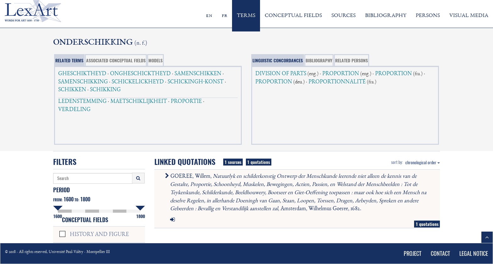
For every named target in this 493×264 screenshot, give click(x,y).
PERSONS (428, 16)
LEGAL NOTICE (473, 253)
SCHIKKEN (72, 90)
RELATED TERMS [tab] (69, 60)
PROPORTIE (186, 101)
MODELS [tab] (155, 60)
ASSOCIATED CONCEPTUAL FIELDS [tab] (116, 60)
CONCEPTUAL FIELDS (293, 16)
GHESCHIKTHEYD (82, 74)
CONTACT (440, 253)
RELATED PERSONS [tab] (351, 60)
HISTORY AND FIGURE (99, 235)
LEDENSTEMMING (82, 101)
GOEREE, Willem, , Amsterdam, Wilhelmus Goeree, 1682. (297, 193)
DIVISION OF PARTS (280, 74)
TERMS (246, 16)
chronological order (422, 163)
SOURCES (343, 16)
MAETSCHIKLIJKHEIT (138, 101)
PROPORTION (340, 74)
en (209, 16)
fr (224, 16)
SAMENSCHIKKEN (197, 74)
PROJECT (412, 253)
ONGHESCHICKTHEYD (140, 74)
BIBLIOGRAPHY (385, 16)
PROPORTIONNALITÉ (337, 82)
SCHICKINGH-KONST (196, 82)
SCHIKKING (105, 90)
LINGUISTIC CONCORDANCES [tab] (277, 60)
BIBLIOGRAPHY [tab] (319, 60)
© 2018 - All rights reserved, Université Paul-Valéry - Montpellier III (57, 252)
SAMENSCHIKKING (83, 82)
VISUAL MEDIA (468, 16)
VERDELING (74, 110)
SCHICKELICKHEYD (138, 82)
